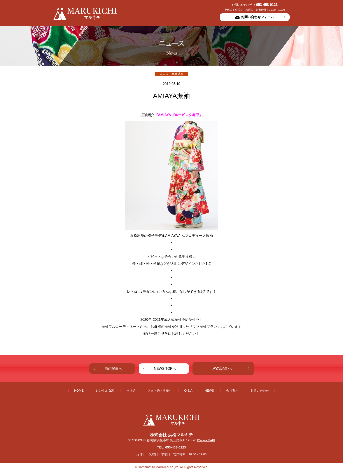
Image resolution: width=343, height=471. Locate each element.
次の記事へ (222, 368)
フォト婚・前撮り (159, 390)
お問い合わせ (259, 390)
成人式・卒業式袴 (171, 74)
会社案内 (232, 390)
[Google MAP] (206, 440)
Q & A (188, 390)
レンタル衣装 (105, 390)
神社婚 (130, 390)
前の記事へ (113, 368)
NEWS (209, 390)
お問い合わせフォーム (254, 17)
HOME (79, 390)
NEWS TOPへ (165, 368)
